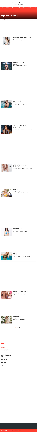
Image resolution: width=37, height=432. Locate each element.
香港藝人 (12, 7)
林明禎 (2, 365)
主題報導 (7, 7)
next (20, 327)
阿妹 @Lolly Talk (4, 359)
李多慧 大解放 (3, 362)
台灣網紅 (29, 7)
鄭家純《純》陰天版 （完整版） (20, 125)
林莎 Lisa (15, 253)
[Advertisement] (18, 30)
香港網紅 (18, 7)
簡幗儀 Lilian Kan (17, 316)
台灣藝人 (23, 7)
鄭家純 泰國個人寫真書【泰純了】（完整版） (23, 37)
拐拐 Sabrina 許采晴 (17, 101)
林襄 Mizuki (15, 189)
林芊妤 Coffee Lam (17, 228)
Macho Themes (18, 430)
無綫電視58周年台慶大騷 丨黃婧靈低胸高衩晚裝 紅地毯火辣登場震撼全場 (6, 355)
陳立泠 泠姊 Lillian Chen (18, 62)
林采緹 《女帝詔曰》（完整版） (20, 165)
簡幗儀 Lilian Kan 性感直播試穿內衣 (20, 291)
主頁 (2, 7)
